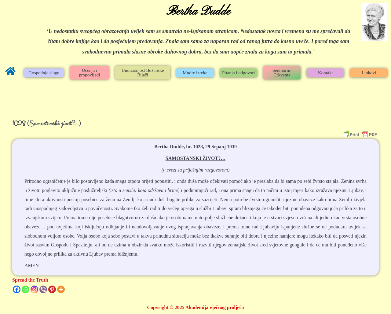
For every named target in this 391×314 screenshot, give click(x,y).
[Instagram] (34, 289)
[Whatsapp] (25, 289)
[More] (61, 289)
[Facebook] (16, 289)
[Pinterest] (52, 289)
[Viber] (43, 289)
